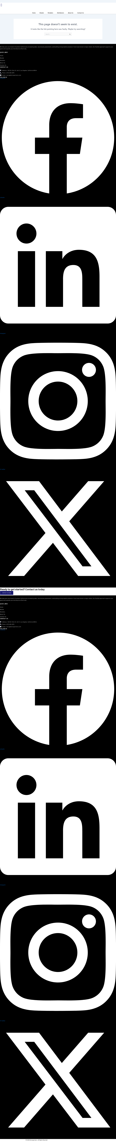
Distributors (60, 13)
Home (34, 13)
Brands (42, 13)
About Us (70, 13)
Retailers (50, 13)
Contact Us (80, 13)
